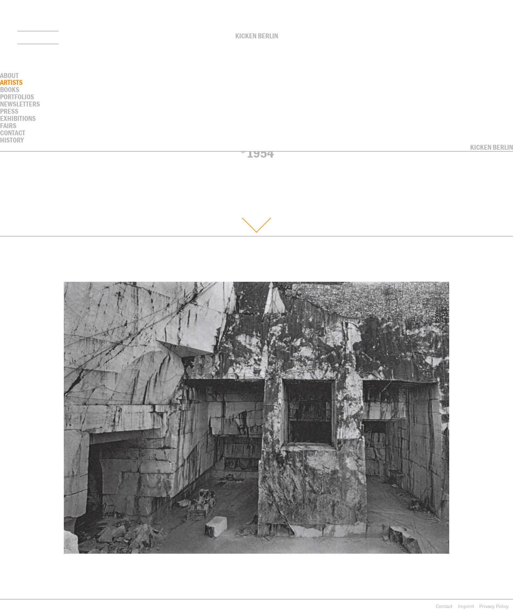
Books (9, 89)
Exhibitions (18, 118)
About (9, 75)
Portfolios (17, 96)
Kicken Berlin (256, 35)
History (12, 140)
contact (12, 132)
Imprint (466, 606)
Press (9, 111)
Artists (11, 82)
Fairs (8, 125)
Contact (444, 606)
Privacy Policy (494, 606)
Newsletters (20, 104)
